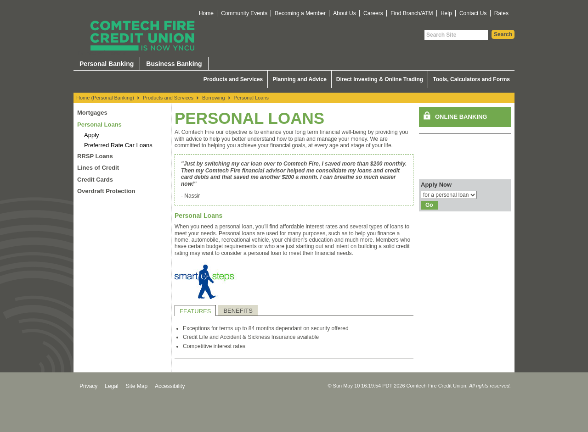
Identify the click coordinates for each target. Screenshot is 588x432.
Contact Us (472, 13)
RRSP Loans (95, 156)
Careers (373, 13)
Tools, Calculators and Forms (471, 79)
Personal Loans (251, 97)
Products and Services (233, 79)
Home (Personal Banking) (105, 97)
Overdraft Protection (106, 191)
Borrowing (213, 97)
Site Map (136, 386)
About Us (344, 13)
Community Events (244, 13)
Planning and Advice (299, 79)
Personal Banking (106, 63)
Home (206, 13)
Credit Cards (95, 179)
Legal (111, 386)
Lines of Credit (98, 167)
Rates (501, 13)
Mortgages (92, 112)
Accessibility (170, 386)
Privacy (88, 386)
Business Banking (174, 63)
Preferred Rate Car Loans (118, 145)
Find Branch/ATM (411, 13)
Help (446, 13)
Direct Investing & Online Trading (379, 79)
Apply (91, 135)
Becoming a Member (300, 13)
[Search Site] (456, 35)
